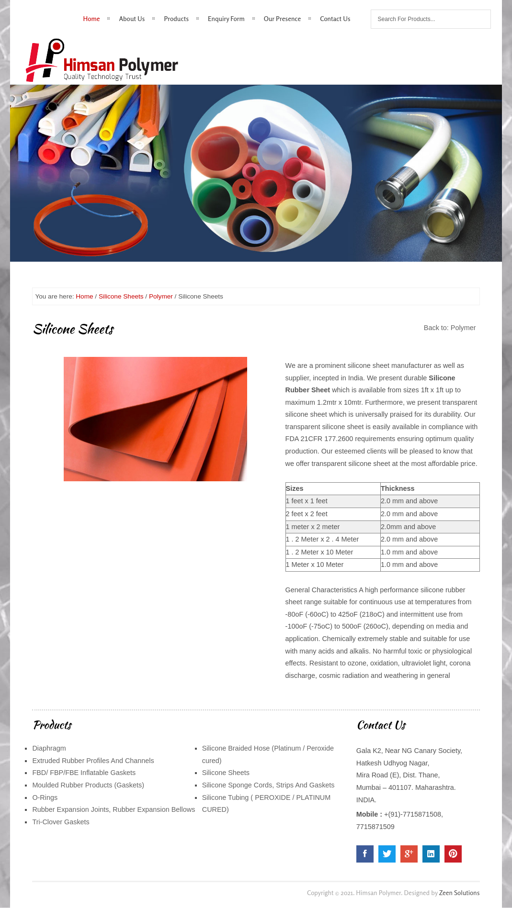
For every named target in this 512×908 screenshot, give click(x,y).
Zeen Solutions (459, 893)
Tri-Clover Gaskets (60, 822)
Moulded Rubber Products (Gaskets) (88, 785)
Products (176, 18)
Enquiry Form (226, 18)
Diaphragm (49, 748)
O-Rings (44, 797)
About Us (132, 18)
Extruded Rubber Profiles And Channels (93, 760)
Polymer (161, 296)
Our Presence (282, 18)
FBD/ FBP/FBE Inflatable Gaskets (84, 772)
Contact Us (335, 18)
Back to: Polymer (450, 328)
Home (91, 18)
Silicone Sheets (121, 296)
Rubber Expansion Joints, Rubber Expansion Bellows (113, 809)
